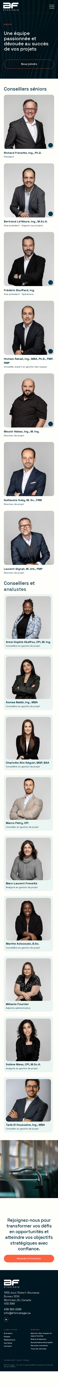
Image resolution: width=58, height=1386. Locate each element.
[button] (52, 6)
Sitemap (26, 1360)
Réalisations (9, 1340)
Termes (19, 1360)
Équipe (7, 1336)
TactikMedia (11, 1367)
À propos (8, 1333)
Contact (8, 1346)
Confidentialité (9, 1360)
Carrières (8, 1343)
